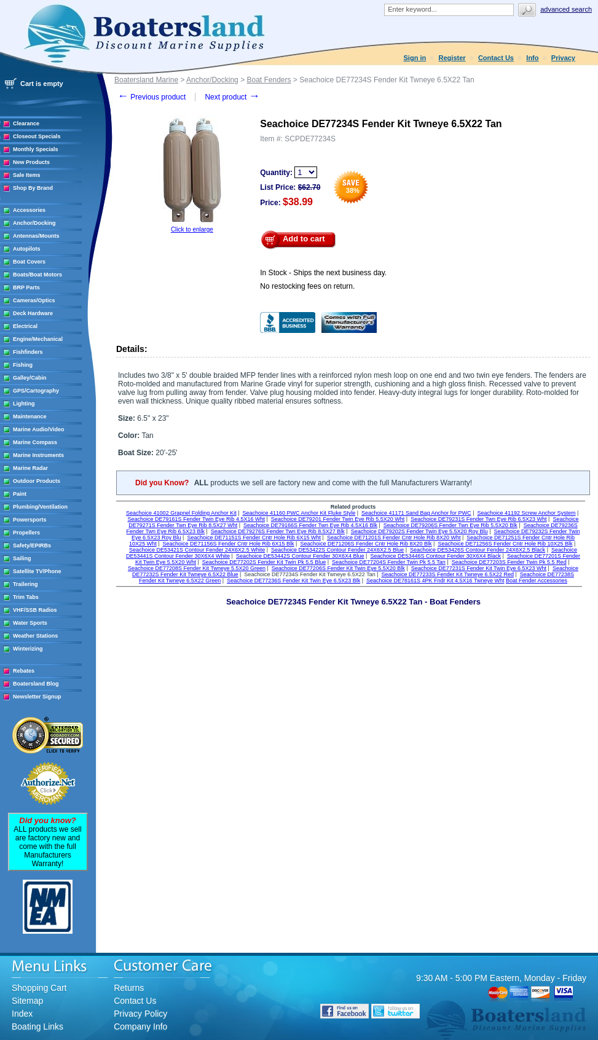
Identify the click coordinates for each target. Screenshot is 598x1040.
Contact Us (496, 57)
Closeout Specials (37, 136)
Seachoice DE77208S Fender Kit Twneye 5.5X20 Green (197, 568)
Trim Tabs (26, 597)
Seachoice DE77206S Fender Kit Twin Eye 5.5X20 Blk (338, 568)
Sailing (22, 558)
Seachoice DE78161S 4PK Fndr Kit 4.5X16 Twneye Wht (435, 580)
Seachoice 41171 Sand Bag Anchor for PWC (416, 513)
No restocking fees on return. (307, 286)
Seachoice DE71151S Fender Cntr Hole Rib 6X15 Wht (254, 537)
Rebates (23, 671)
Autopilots (27, 249)
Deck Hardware (33, 313)
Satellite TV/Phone (37, 571)
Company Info (140, 1026)
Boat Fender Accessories (536, 580)
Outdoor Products (36, 481)
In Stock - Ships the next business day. (323, 272)
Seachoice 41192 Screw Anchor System (526, 513)
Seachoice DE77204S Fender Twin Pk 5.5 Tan (389, 562)
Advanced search (566, 9)
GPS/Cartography (36, 391)
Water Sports (30, 623)
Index (22, 1013)
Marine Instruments (38, 455)
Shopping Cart (39, 988)
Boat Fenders (268, 80)
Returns (129, 988)
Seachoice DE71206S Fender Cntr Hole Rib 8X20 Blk (365, 544)
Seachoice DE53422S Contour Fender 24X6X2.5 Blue (337, 550)
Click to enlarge (192, 229)
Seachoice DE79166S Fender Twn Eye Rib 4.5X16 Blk (310, 525)
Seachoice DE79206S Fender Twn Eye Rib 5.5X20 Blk (450, 525)
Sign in (415, 57)
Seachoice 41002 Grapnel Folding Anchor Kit (181, 513)
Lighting (24, 404)
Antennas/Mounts (36, 236)
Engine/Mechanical (38, 339)
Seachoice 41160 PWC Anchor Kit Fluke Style (299, 513)
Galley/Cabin (30, 378)
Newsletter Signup (37, 697)
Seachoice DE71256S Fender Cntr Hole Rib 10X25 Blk (505, 544)
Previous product (151, 97)
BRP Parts (26, 287)
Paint (19, 494)
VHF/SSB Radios (35, 610)
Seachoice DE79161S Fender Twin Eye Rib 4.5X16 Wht (196, 519)
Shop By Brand (33, 188)
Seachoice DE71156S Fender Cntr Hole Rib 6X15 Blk (228, 544)
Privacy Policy (140, 1013)
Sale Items (27, 175)
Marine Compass (35, 442)
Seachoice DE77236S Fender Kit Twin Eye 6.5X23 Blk (293, 580)
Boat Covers (29, 262)
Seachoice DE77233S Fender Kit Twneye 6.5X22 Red (448, 574)
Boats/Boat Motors (37, 275)
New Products (31, 162)
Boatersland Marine (146, 80)
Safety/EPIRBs (32, 545)
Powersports (30, 520)
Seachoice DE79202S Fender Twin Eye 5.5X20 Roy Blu (419, 531)
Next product (232, 97)
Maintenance (30, 416)
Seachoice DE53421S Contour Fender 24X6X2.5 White (197, 550)
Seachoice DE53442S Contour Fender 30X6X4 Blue (300, 556)
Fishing (23, 365)
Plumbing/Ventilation (40, 507)
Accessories (29, 210)
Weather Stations (35, 636)
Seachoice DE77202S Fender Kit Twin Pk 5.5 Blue (264, 562)
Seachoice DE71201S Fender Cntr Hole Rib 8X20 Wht (394, 537)
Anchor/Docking (34, 223)
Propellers (26, 533)
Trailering (25, 584)
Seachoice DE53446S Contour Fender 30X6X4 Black (435, 556)
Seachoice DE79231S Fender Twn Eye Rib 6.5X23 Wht (478, 519)
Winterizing (27, 649)
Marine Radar (30, 468)
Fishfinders (28, 352)
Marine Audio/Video (39, 429)
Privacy (563, 57)
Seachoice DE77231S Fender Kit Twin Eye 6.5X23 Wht (478, 568)
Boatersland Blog (36, 684)
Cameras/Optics (34, 300)
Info (532, 57)
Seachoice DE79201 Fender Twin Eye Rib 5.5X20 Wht (337, 519)
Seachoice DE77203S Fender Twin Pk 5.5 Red (509, 562)
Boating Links (37, 1026)
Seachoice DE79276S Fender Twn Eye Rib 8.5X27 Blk (278, 531)
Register (452, 57)
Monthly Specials (35, 149)
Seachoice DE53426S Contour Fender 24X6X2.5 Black (477, 550)
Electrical (25, 326)
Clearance (26, 123)
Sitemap (27, 1001)
